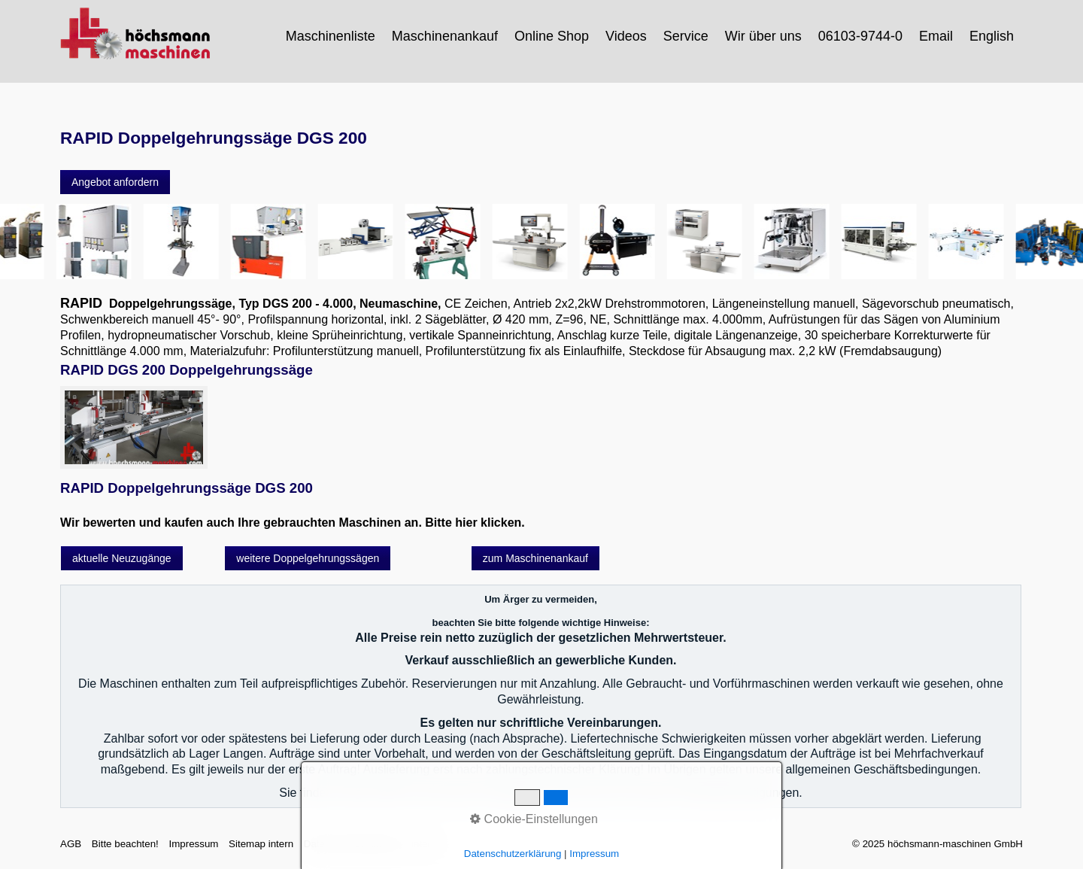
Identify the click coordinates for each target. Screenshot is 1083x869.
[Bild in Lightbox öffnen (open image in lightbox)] (134, 427)
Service (685, 36)
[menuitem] (331, 36)
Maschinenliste (330, 36)
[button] (115, 182)
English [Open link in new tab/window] (991, 36)
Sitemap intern (261, 843)
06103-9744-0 (860, 36)
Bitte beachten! (125, 843)
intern (423, 843)
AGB (70, 843)
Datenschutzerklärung (353, 843)
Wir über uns (763, 36)
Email (936, 36)
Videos (626, 36)
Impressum (193, 843)
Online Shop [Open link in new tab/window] (551, 36)
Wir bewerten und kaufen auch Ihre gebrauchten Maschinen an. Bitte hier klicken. (292, 522)
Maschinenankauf (445, 36)
